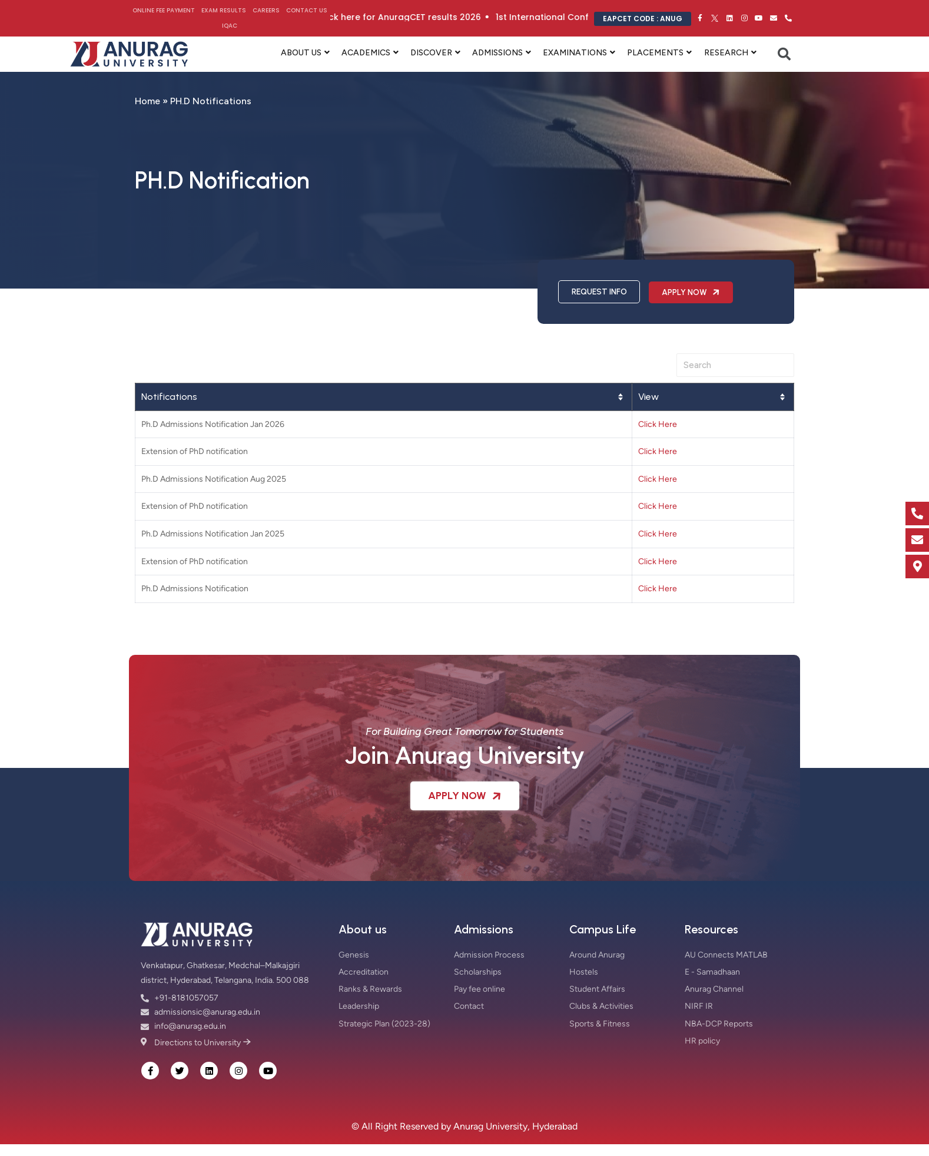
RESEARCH (726, 53)
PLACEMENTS (655, 53)
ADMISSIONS (497, 53)
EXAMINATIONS (575, 53)
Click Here (657, 424)
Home (147, 101)
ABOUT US (301, 53)
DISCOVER (431, 53)
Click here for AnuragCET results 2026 (420, 17)
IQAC (229, 25)
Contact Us (306, 10)
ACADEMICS (365, 53)
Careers (266, 10)
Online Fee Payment (163, 10)
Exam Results (223, 10)
